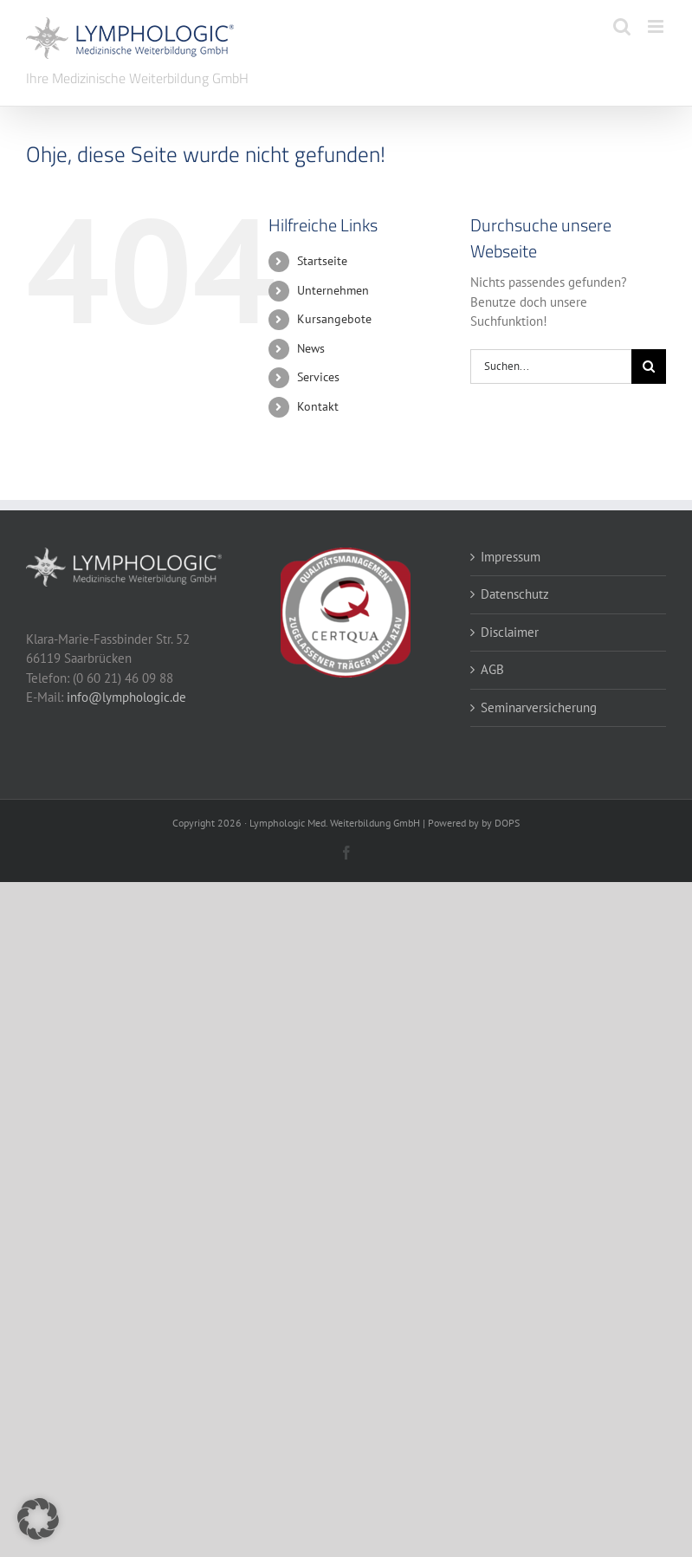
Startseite (322, 261)
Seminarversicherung (539, 707)
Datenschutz (515, 594)
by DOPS (501, 822)
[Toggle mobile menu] (657, 26)
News (311, 348)
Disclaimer (510, 632)
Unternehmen (333, 290)
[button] (38, 1519)
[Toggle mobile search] (622, 26)
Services (318, 377)
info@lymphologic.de (126, 697)
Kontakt (318, 406)
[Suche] (648, 366)
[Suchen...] (550, 366)
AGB (492, 669)
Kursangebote (334, 319)
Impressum (510, 556)
